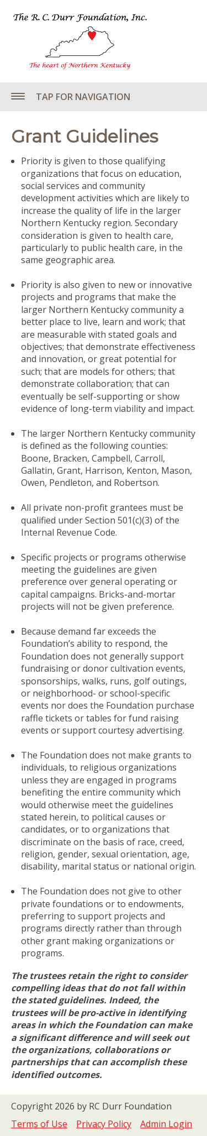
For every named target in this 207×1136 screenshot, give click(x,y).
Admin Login (166, 1124)
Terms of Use (39, 1124)
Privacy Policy (103, 1124)
